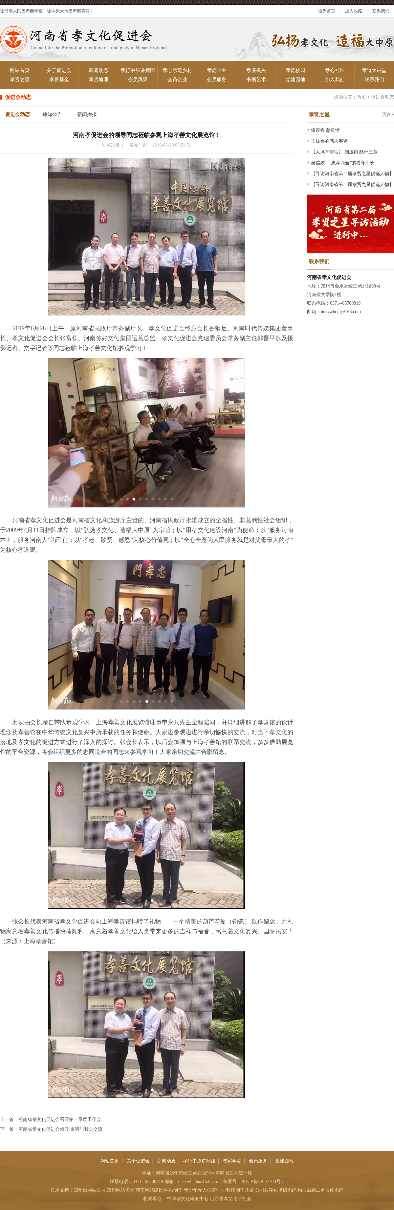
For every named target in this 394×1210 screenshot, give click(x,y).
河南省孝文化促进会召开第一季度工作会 (59, 1119)
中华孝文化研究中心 (187, 1198)
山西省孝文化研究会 (230, 1198)
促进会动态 (382, 97)
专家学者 (232, 1160)
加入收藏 (353, 11)
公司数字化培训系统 (275, 1190)
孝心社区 (335, 70)
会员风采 (138, 79)
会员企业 (177, 79)
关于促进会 (59, 70)
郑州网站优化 (120, 1190)
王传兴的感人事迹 (329, 141)
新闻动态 (98, 70)
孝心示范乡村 (177, 70)
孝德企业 (217, 70)
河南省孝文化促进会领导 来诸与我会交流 (60, 1129)
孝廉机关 (256, 70)
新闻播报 (87, 114)
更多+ (388, 114)
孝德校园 (295, 70)
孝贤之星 (20, 79)
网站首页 (20, 70)
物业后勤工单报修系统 (320, 1190)
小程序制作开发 (238, 1190)
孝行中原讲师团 (137, 70)
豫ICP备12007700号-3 (262, 1181)
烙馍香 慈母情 (325, 130)
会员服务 (217, 79)
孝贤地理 (98, 79)
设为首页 (326, 11)
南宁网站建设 (149, 1190)
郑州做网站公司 (90, 1190)
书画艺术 (256, 79)
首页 (361, 97)
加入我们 (335, 79)
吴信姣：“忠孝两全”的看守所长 (343, 162)
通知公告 (52, 114)
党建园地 (295, 79)
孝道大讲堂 (374, 70)
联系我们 (380, 11)
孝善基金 (59, 79)
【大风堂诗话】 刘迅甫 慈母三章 (344, 152)
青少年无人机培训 (202, 1190)
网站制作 (173, 1190)
